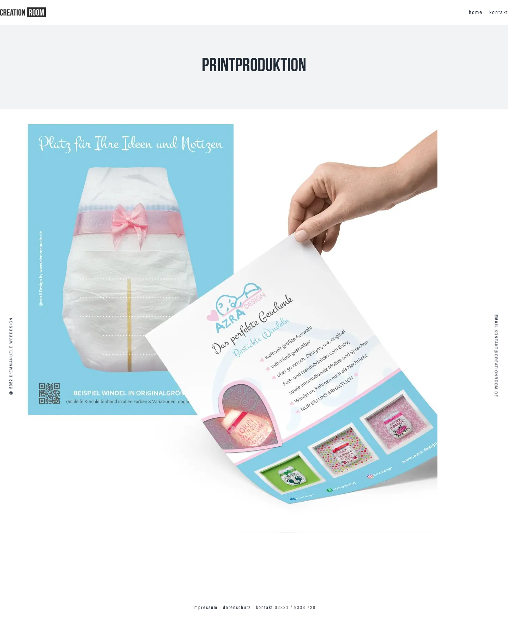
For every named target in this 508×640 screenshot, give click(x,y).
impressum (205, 607)
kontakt (265, 607)
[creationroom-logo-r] (23, 10)
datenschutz (237, 607)
